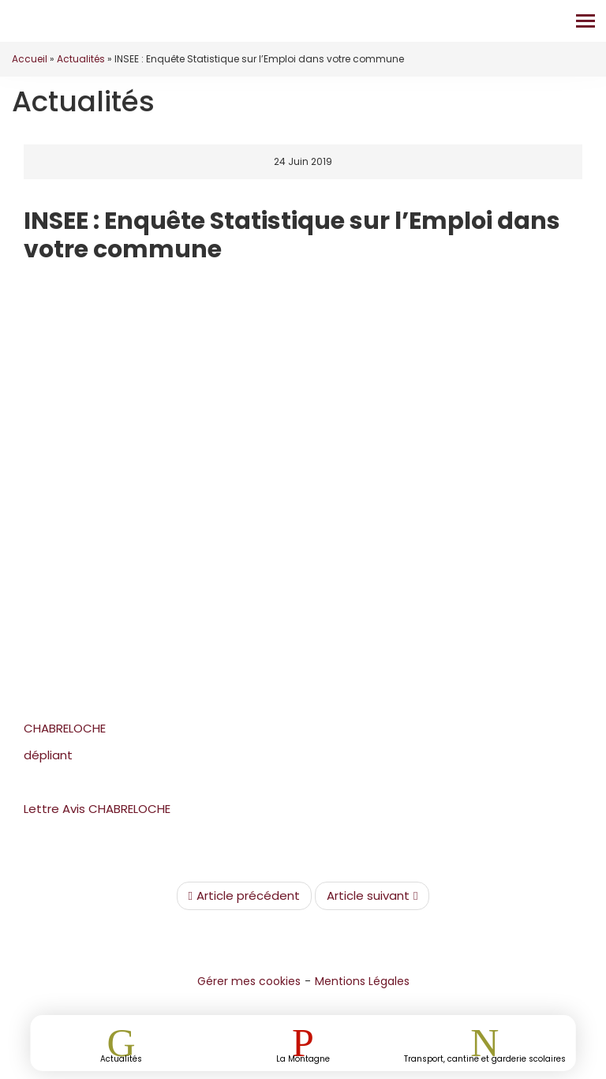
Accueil (29, 59)
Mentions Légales (362, 981)
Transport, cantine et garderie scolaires (485, 1058)
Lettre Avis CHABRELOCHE (97, 808)
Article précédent (244, 895)
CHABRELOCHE (65, 728)
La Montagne (303, 1058)
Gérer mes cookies (249, 981)
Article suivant (372, 895)
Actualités (81, 59)
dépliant (48, 755)
